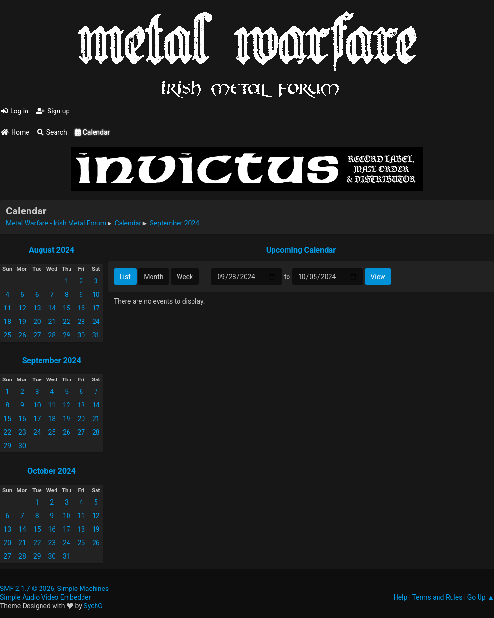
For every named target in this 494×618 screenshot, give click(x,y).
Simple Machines (83, 588)
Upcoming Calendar (301, 249)
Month (153, 277)
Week (185, 277)
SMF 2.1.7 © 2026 (27, 588)
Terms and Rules (437, 597)
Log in (14, 111)
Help (401, 597)
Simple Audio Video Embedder (45, 597)
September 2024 (51, 360)
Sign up (52, 111)
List (125, 277)
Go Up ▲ (480, 597)
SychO (93, 606)
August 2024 (51, 249)
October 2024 (51, 471)
